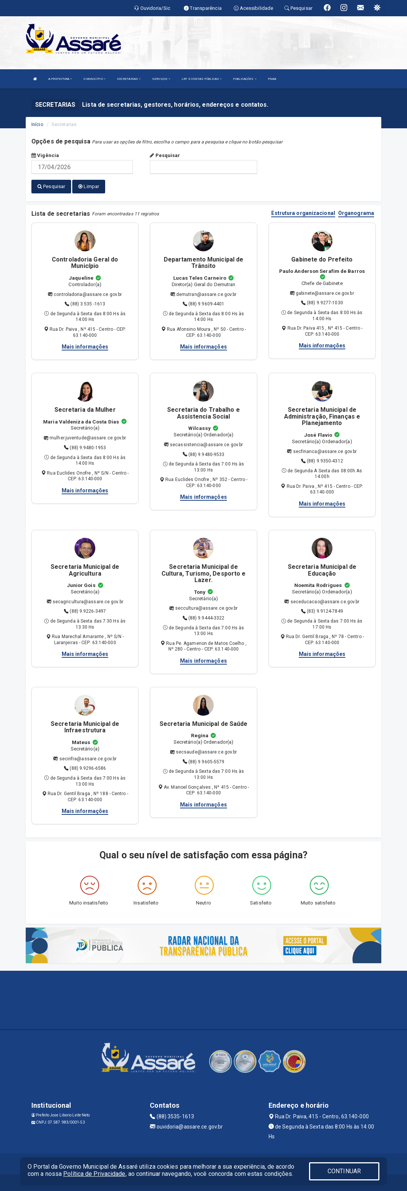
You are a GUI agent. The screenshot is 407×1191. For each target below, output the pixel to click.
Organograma (356, 211)
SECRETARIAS (129, 79)
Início (37, 124)
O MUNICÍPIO (95, 79)
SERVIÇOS (161, 79)
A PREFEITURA (60, 79)
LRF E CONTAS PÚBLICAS (202, 79)
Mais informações (85, 344)
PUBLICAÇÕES (244, 79)
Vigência (45, 155)
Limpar (88, 186)
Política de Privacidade (94, 1173)
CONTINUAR (344, 1171)
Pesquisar (165, 155)
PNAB (272, 79)
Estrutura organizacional (303, 211)
